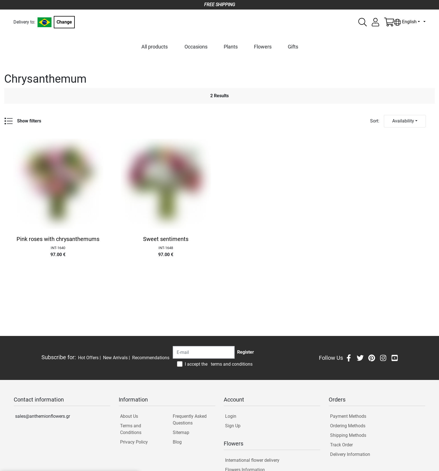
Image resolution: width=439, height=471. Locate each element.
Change (64, 22)
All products (154, 47)
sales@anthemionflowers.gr (42, 416)
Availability (403, 121)
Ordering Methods (347, 425)
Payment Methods (348, 416)
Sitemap (181, 432)
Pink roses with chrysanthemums (58, 239)
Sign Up (232, 425)
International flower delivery (252, 460)
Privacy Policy (134, 442)
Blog (177, 442)
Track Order (341, 444)
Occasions (196, 47)
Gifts (293, 47)
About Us (129, 416)
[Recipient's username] (204, 352)
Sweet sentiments (165, 239)
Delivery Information (350, 454)
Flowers (263, 47)
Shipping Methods (348, 435)
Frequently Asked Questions (190, 420)
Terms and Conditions (130, 429)
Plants (231, 47)
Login (230, 416)
